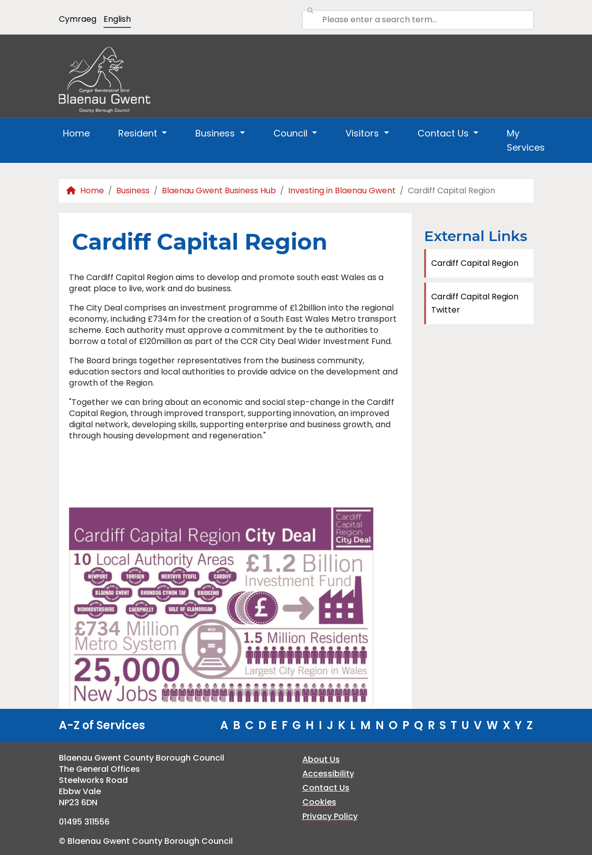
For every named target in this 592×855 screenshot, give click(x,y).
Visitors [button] (363, 133)
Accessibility (328, 773)
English (117, 19)
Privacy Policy (330, 816)
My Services (526, 140)
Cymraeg (77, 19)
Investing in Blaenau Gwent (342, 190)
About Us (321, 759)
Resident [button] (139, 133)
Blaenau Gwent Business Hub (219, 190)
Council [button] (291, 133)
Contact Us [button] (444, 133)
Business (133, 190)
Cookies (319, 802)
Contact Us (326, 788)
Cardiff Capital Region (474, 263)
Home (76, 133)
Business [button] (216, 133)
